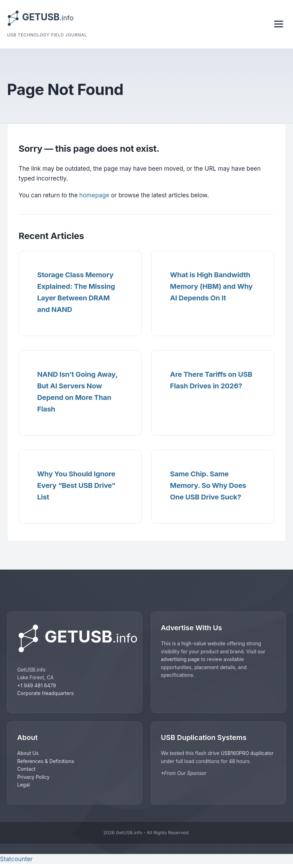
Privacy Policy (33, 777)
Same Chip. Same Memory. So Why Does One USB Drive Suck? (208, 485)
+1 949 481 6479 (36, 685)
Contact (26, 769)
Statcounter (16, 859)
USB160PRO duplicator (247, 753)
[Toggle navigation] (278, 24)
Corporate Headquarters (45, 693)
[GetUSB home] (74, 638)
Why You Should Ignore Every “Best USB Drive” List (76, 485)
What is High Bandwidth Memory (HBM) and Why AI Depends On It (211, 286)
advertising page (180, 659)
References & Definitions (45, 761)
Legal (23, 785)
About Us (28, 753)
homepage (94, 195)
